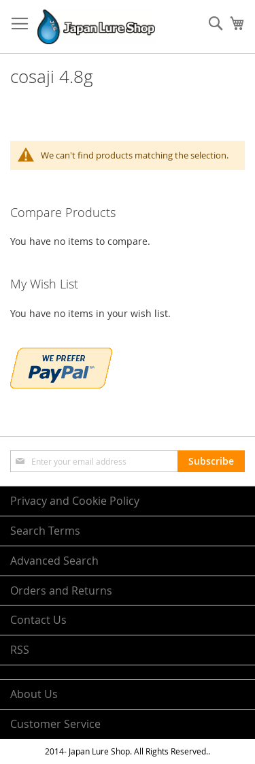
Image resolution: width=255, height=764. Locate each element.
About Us (34, 693)
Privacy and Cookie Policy (74, 500)
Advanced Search (54, 560)
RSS (19, 649)
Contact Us (38, 619)
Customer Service (55, 723)
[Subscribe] (211, 461)
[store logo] (96, 27)
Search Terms (45, 530)
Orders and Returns (61, 590)
